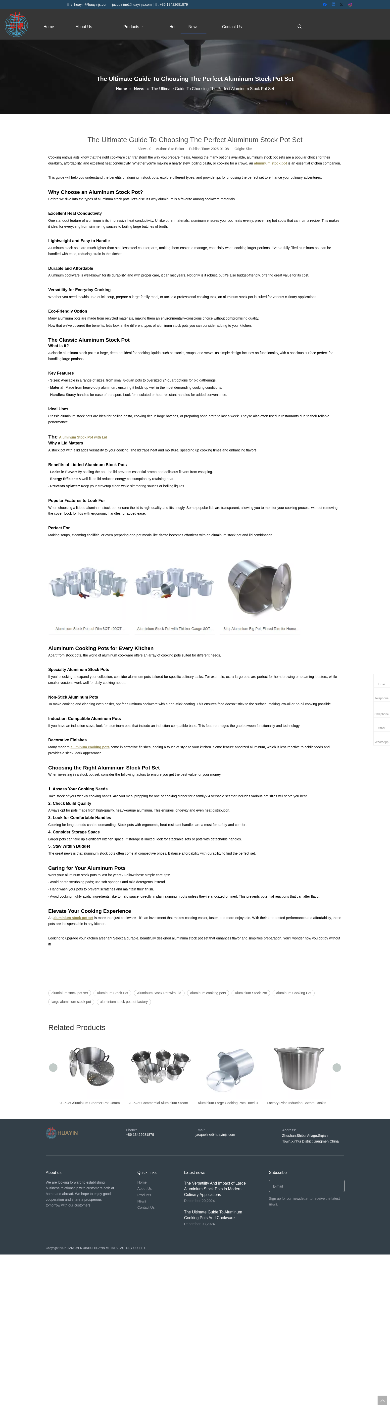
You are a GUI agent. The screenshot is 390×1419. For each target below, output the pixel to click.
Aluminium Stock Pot (251, 993)
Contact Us (145, 1207)
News (141, 1201)
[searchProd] (329, 26)
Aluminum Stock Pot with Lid (159, 993)
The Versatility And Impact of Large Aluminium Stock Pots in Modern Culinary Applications (215, 1189)
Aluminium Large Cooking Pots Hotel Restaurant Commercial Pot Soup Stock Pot (230, 1103)
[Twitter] (342, 5)
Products (144, 1195)
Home (141, 1182)
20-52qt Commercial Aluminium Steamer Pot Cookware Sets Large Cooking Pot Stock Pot (161, 1103)
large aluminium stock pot (71, 1002)
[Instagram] (350, 5)
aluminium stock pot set (69, 993)
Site (249, 149)
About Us (144, 1189)
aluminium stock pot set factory (124, 1002)
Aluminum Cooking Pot (293, 993)
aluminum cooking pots (208, 993)
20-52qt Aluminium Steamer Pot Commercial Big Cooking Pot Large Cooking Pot (91, 1103)
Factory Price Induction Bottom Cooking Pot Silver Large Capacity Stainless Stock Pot (299, 1103)
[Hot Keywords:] (299, 26)
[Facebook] (325, 5)
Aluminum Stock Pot (112, 993)
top (382, 1400)
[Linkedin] (334, 5)
